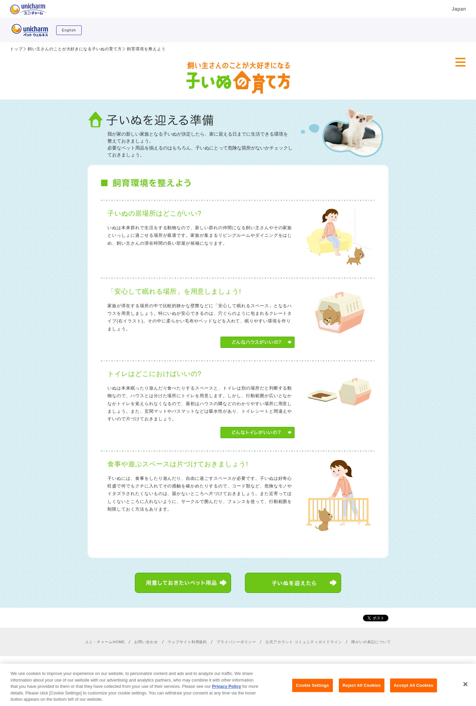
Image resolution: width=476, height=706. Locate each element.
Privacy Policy (226, 691)
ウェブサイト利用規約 (187, 642)
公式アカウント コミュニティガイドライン (303, 642)
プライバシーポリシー (236, 642)
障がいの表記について (371, 642)
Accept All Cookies (413, 689)
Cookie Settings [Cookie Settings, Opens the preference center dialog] (312, 689)
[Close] (465, 689)
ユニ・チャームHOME (105, 642)
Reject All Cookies (361, 689)
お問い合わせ (146, 642)
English (69, 30)
